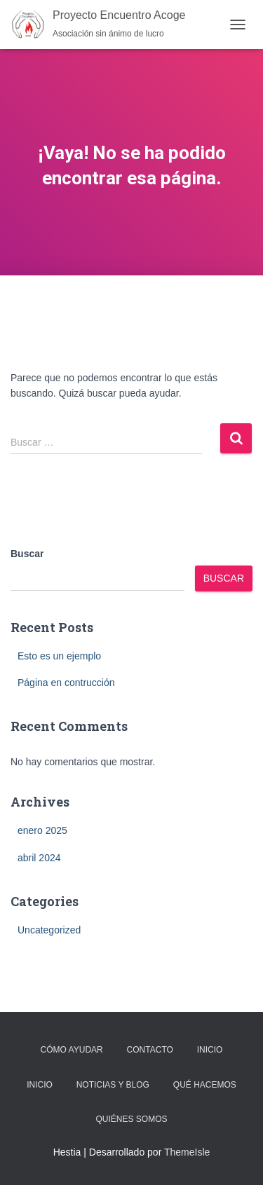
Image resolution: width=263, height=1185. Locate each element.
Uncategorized (49, 930)
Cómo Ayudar (72, 1050)
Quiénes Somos (131, 1119)
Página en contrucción (66, 682)
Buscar (27, 553)
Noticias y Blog (112, 1085)
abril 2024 (39, 857)
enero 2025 (42, 830)
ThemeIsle (187, 1152)
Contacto (150, 1050)
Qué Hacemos (204, 1085)
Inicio (210, 1050)
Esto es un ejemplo (59, 656)
